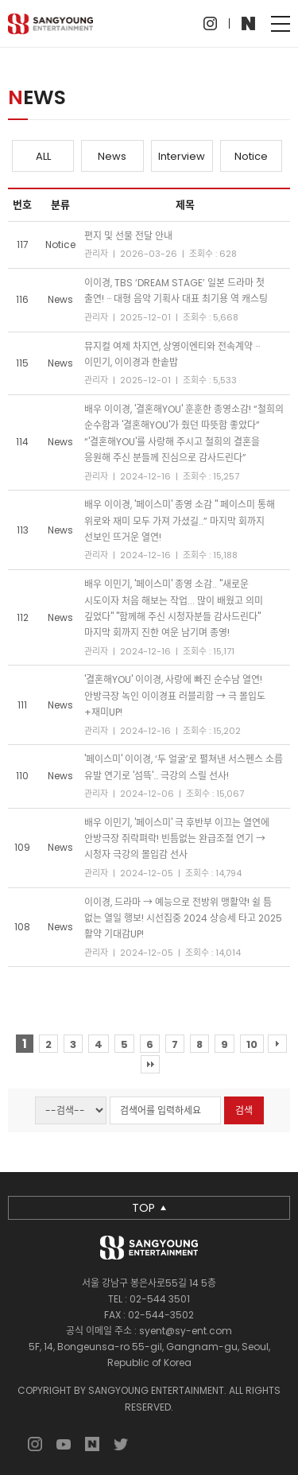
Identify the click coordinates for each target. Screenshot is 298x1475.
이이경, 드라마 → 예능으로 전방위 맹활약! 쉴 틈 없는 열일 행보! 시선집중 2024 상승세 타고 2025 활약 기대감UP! (183, 918)
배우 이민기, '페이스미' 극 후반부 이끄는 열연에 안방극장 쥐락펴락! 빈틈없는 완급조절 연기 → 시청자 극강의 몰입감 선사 (176, 839)
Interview (181, 156)
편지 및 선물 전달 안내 (128, 236)
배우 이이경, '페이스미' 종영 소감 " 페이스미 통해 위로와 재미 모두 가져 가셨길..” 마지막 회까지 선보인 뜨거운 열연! (179, 521)
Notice (251, 156)
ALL (43, 156)
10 (251, 1044)
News (112, 156)
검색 (244, 1110)
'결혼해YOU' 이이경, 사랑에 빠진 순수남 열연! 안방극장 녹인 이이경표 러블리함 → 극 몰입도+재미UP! (174, 696)
